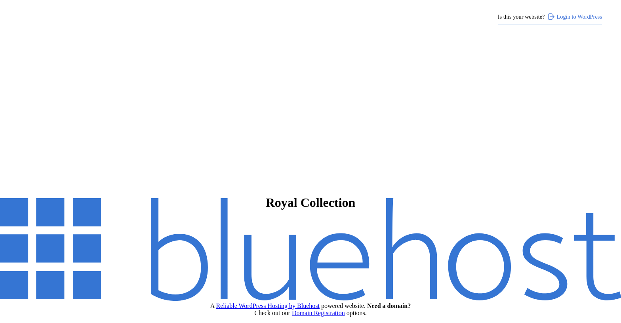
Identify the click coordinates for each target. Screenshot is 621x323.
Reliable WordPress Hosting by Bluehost (268, 305)
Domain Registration (318, 313)
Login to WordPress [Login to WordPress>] (574, 17)
